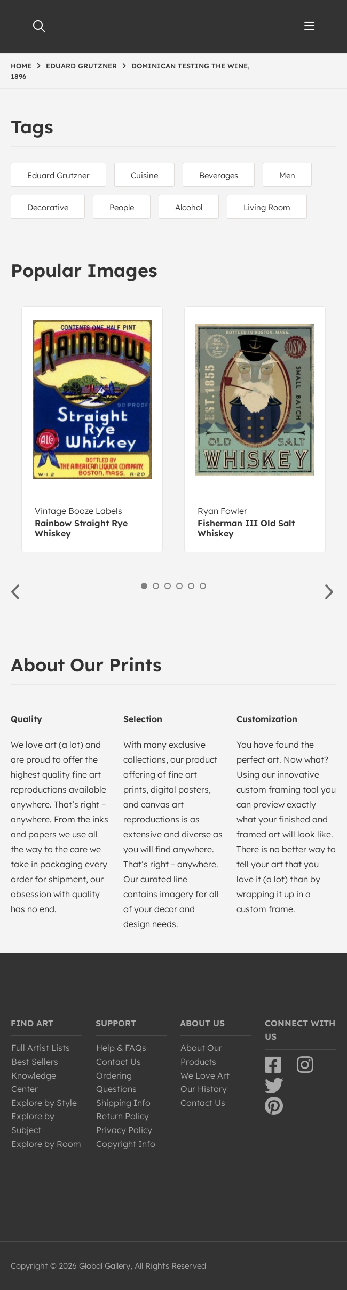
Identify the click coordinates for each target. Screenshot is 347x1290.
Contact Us (118, 1061)
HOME (21, 65)
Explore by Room (46, 1143)
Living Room (266, 207)
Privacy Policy (124, 1130)
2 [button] (156, 586)
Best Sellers (34, 1061)
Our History (203, 1088)
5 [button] (191, 586)
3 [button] (167, 586)
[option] (92, 429)
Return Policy (122, 1116)
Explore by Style (44, 1102)
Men (287, 175)
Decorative (47, 207)
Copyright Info (125, 1143)
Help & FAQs (121, 1047)
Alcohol (188, 207)
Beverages (218, 175)
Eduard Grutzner (58, 175)
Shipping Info (123, 1102)
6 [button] (203, 586)
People (121, 207)
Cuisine (144, 175)
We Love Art (205, 1075)
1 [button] (144, 586)
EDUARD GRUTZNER (81, 65)
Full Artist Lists (40, 1047)
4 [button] (179, 586)
